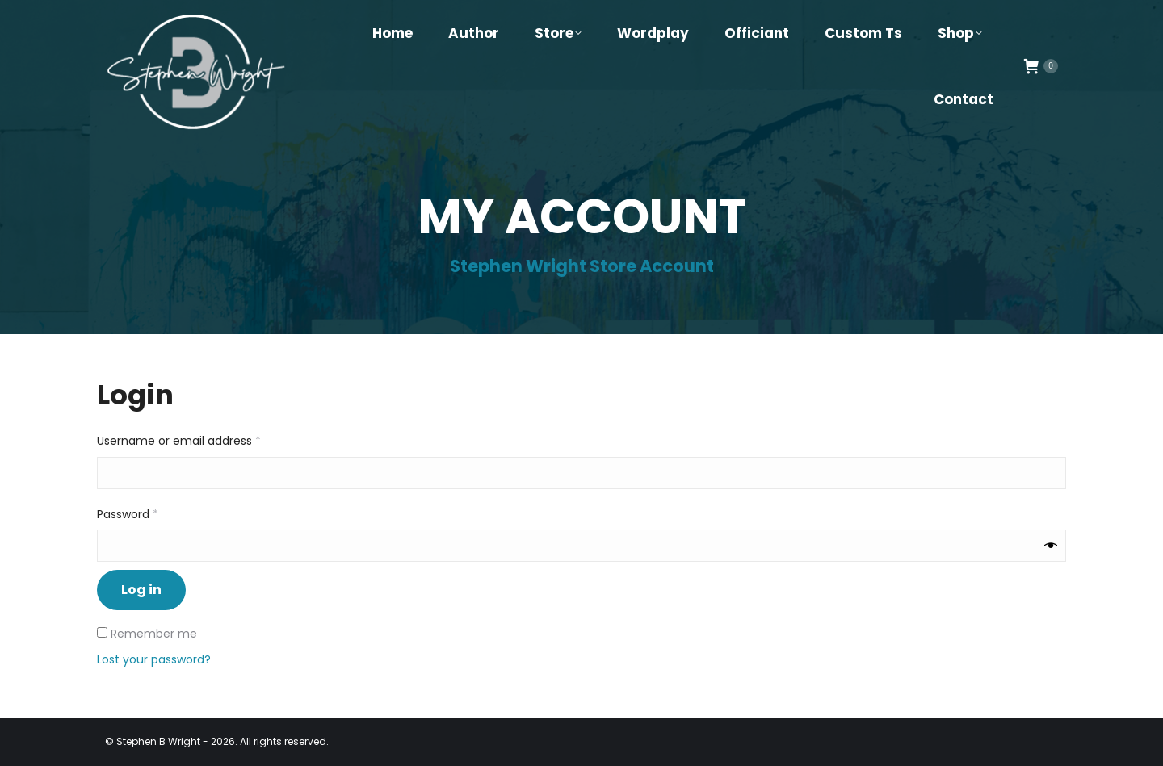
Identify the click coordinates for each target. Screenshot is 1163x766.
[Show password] (1050, 545)
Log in (141, 589)
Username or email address (203, 440)
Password (152, 513)
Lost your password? (154, 659)
